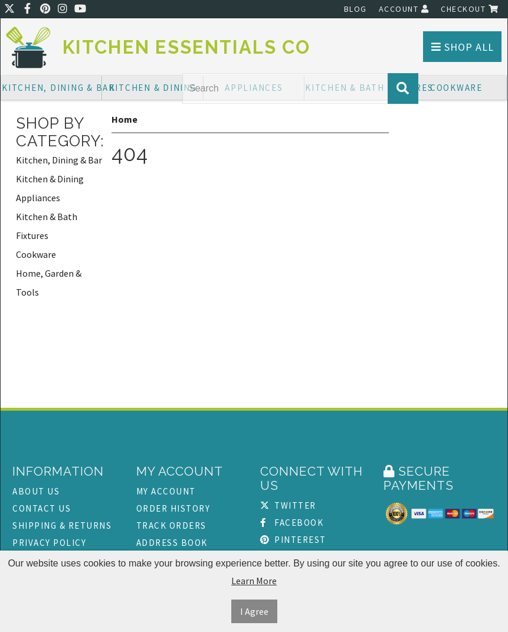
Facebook (292, 522)
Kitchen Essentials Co (186, 47)
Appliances (38, 198)
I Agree (254, 611)
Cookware (456, 87)
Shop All (462, 47)
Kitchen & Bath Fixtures (46, 226)
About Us (36, 491)
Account (404, 9)
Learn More (254, 581)
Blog (355, 9)
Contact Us (41, 508)
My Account (166, 491)
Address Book (172, 542)
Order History (173, 508)
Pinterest (293, 539)
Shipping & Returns (62, 525)
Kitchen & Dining (153, 87)
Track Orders (171, 525)
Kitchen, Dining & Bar (52, 87)
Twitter (288, 505)
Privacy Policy (49, 542)
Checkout (470, 9)
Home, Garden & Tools (48, 282)
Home (124, 119)
